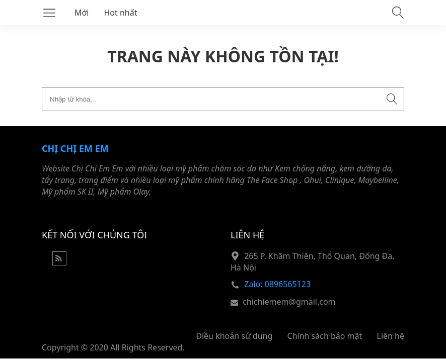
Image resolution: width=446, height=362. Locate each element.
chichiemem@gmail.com (289, 301)
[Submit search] (392, 99)
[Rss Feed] (59, 262)
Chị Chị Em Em (75, 148)
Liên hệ (391, 335)
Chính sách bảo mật (324, 335)
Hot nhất (120, 12)
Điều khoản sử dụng (234, 335)
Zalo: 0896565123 (277, 284)
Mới (82, 12)
